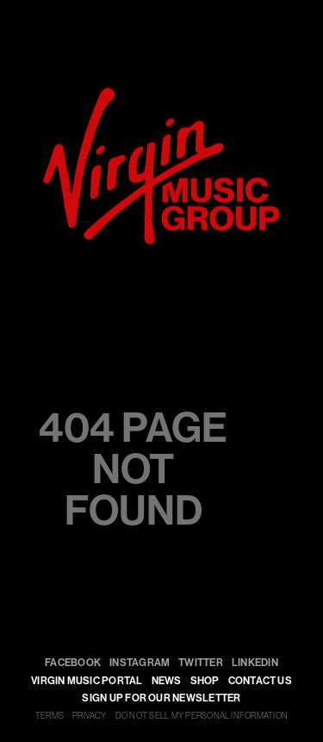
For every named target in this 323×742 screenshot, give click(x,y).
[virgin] (161, 94)
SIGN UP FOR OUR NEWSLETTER (161, 698)
